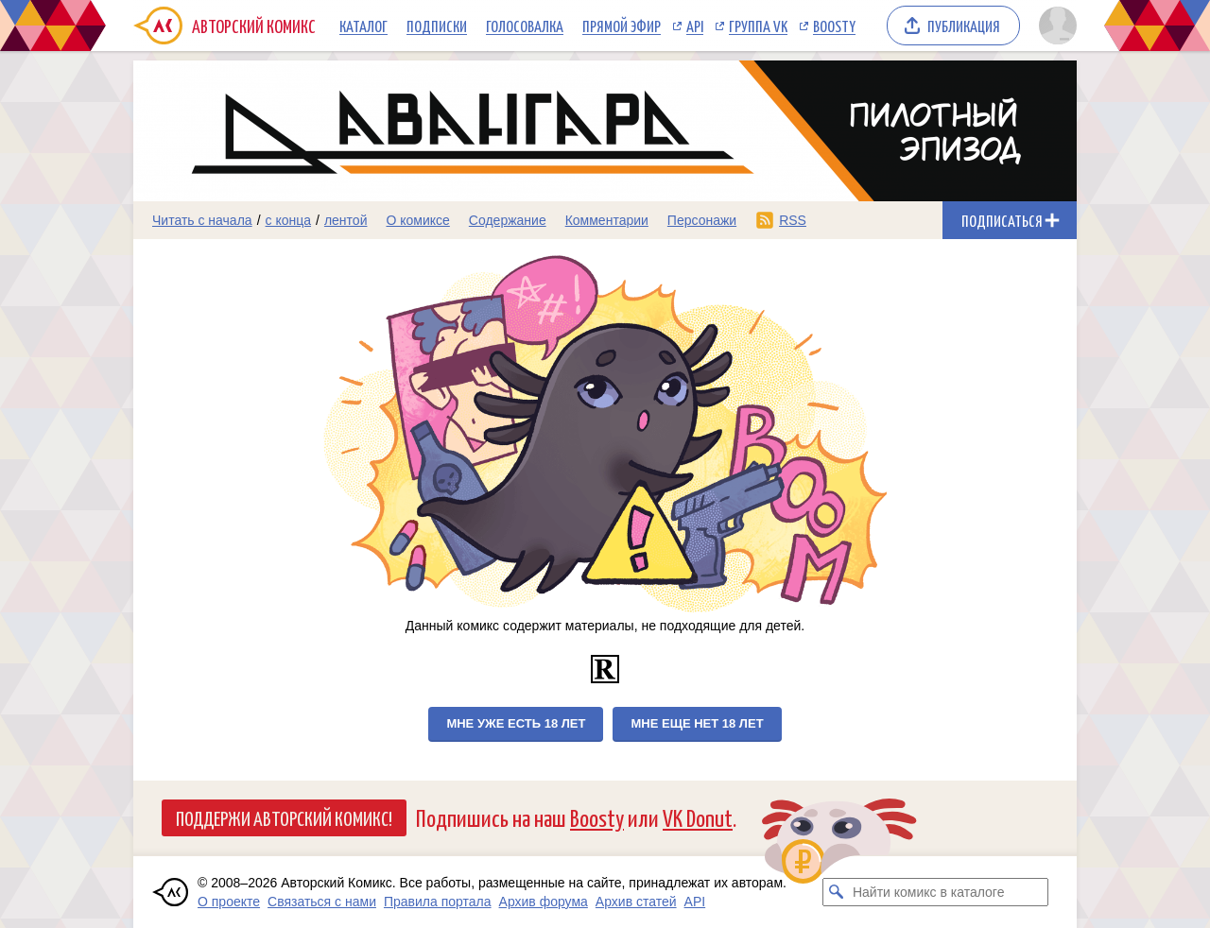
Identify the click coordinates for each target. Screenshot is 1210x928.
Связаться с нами (322, 901)
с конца (289, 220)
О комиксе (417, 220)
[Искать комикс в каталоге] (836, 892)
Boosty (834, 25)
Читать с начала (202, 220)
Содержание (507, 220)
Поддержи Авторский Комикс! (284, 817)
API (694, 25)
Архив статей (636, 901)
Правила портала (438, 901)
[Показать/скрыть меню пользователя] (1054, 25)
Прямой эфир (621, 25)
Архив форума (543, 901)
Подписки (436, 25)
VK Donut (698, 817)
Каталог (363, 25)
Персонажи (701, 220)
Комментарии (606, 220)
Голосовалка (524, 25)
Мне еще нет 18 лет (697, 723)
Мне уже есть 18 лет (515, 723)
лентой (346, 220)
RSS (792, 220)
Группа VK (758, 25)
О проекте (229, 901)
